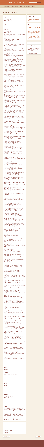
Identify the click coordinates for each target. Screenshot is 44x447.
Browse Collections (14, 6)
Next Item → (38, 436)
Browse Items (6, 6)
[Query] (35, 2)
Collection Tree (34, 6)
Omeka (12, 443)
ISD (38, 35)
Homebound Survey (34, 31)
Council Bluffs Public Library (13, 2)
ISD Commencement (32, 36)
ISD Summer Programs (35, 37)
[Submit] (40, 2)
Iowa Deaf (37, 33)
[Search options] (38, 2)
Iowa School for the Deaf (32, 35)
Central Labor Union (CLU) (33, 27)
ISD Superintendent (31, 38)
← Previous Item (6, 436)
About (21, 6)
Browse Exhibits (27, 6)
